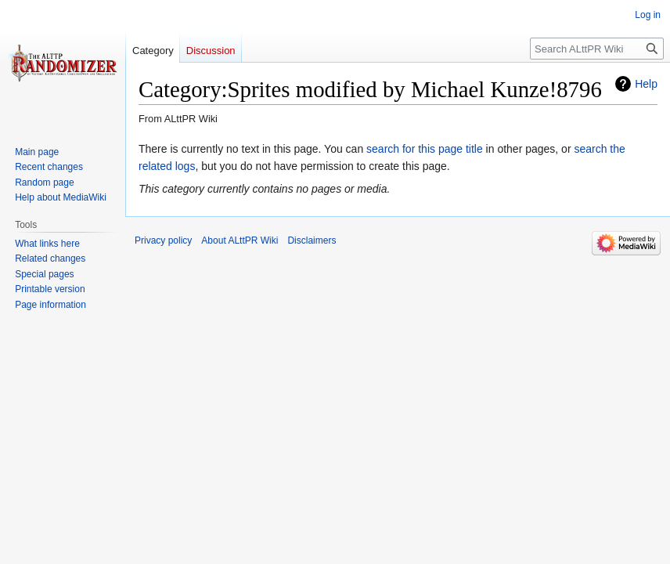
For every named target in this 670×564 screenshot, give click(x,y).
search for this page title (424, 149)
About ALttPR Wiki (239, 240)
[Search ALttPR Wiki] (597, 49)
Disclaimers (311, 240)
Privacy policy (163, 240)
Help (646, 84)
